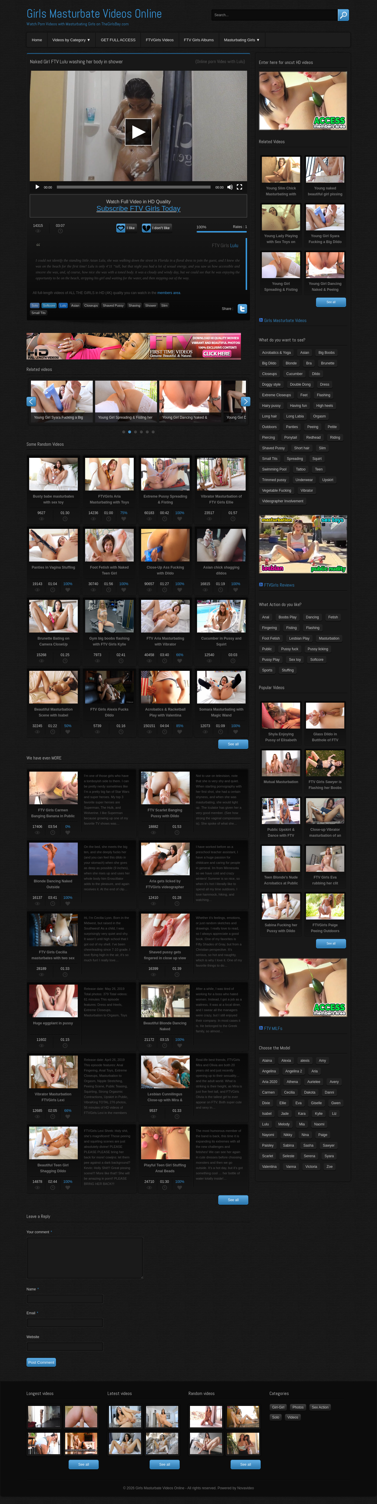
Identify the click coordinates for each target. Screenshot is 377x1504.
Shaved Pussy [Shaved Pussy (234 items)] (273, 448)
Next (245, 401)
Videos (292, 1424)
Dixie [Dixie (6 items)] (266, 1103)
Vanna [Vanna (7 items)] (291, 1167)
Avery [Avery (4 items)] (334, 1082)
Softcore (49, 305)
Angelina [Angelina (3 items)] (269, 1071)
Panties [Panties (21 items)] (292, 427)
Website (33, 1344)
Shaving (134, 305)
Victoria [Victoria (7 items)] (311, 1167)
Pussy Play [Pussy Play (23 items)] (271, 660)
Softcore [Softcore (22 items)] (316, 660)
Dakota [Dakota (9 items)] (309, 1092)
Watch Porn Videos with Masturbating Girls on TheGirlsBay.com (78, 24)
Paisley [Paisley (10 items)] (268, 1145)
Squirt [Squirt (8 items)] (317, 459)
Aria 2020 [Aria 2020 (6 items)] (269, 1082)
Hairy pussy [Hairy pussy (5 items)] (271, 406)
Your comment (39, 1232)
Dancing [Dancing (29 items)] (312, 617)
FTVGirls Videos (159, 40)
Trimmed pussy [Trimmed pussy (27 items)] (274, 480)
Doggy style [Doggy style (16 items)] (271, 384)
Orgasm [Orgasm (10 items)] (319, 416)
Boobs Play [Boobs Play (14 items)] (288, 617)
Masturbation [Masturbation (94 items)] (329, 638)
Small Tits (39, 313)
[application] (138, 132)
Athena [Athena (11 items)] (292, 1082)
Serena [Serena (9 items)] (309, 1156)
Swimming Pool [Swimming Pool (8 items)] (274, 469)
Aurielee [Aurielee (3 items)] (313, 1082)
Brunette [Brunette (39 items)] (327, 363)
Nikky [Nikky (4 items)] (288, 1135)
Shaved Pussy (113, 305)
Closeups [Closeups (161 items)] (269, 374)
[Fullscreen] (239, 187)
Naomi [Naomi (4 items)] (319, 1124)
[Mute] (230, 187)
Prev (31, 401)
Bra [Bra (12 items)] (309, 363)
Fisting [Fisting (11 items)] (291, 628)
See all (233, 744)
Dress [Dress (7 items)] (324, 384)
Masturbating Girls (239, 40)
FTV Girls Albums (199, 40)
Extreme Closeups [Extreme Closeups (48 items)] (276, 395)
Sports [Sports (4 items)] (267, 670)
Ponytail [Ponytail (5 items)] (290, 437)
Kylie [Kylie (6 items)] (319, 1114)
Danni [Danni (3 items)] (329, 1092)
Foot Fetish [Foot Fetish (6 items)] (271, 638)
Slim (164, 305)
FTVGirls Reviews (279, 585)
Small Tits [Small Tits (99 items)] (269, 459)
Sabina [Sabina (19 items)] (288, 1145)
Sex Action (320, 1414)
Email (32, 1320)
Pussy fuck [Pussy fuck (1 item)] (289, 649)
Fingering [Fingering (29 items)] (269, 628)
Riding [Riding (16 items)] (335, 437)
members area (169, 293)
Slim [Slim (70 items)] (322, 448)
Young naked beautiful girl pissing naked (126, 401)
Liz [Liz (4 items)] (334, 1114)
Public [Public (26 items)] (267, 649)
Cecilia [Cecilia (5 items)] (289, 1092)
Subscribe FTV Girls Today (139, 208)
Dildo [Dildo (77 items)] (316, 374)
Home (37, 40)
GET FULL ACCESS (118, 40)
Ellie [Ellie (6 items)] (283, 1103)
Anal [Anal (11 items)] (265, 617)
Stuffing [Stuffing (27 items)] (288, 670)
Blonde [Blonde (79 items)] (291, 363)
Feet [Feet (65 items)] (303, 395)
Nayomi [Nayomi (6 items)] (268, 1135)
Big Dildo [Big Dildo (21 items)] (269, 363)
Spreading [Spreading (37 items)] (295, 459)
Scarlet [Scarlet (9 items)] (267, 1156)
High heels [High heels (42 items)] (324, 406)
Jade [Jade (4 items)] (285, 1114)
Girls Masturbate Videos (285, 320)
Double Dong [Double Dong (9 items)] (300, 384)
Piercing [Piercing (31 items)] (268, 437)
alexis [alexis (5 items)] (305, 1061)
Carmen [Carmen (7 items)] (268, 1092)
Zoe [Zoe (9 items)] (330, 1167)
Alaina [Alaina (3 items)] (267, 1061)
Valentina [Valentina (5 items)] (269, 1167)
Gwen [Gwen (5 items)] (335, 1103)
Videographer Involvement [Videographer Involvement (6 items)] (282, 501)
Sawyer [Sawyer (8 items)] (329, 1145)
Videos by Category (69, 40)
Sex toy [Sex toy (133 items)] (295, 660)
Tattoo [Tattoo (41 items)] (301, 469)
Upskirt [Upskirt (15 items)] (327, 480)
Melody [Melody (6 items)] (284, 1124)
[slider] (134, 187)
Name (33, 1296)
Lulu (240, 61)
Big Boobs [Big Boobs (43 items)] (326, 353)
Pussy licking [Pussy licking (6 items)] (318, 649)
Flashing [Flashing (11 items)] (323, 395)
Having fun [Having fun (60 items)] (298, 406)
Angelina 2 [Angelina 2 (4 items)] (293, 1071)
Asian (75, 305)
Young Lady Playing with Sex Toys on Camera (190, 401)
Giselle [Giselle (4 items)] (316, 1103)
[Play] (37, 187)
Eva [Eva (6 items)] (298, 1103)
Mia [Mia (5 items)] (302, 1124)
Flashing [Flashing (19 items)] (312, 628)
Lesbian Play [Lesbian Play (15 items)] (299, 638)
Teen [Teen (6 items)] (319, 469)
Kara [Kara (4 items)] (301, 1114)
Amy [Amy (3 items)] (322, 1061)
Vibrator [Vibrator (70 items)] (307, 490)
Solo (35, 305)
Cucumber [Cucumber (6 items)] (294, 374)
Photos (297, 1414)
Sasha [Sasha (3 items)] (308, 1145)
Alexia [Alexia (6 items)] (286, 1061)
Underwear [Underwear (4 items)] (304, 480)
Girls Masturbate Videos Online (94, 13)
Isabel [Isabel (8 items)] (267, 1114)
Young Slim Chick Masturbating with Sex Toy (62, 401)
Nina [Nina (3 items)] (305, 1135)
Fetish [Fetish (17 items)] (333, 617)
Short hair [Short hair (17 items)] (302, 448)
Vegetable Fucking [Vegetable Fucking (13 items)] (276, 490)
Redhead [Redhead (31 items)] (313, 437)
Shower (150, 305)
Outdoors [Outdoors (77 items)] (269, 427)
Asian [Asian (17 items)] (304, 353)
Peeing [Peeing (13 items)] (312, 427)
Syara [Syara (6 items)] (329, 1156)
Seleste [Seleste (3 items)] (288, 1156)
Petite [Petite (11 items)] (332, 427)
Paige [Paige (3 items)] (323, 1135)
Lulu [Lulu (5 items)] (265, 1124)
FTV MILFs (273, 1028)
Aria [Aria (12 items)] (314, 1071)
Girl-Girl (278, 1414)
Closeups (91, 305)
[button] (138, 132)
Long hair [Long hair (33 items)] (269, 416)
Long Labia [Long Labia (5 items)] (295, 416)
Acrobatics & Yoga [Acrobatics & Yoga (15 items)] (276, 353)
